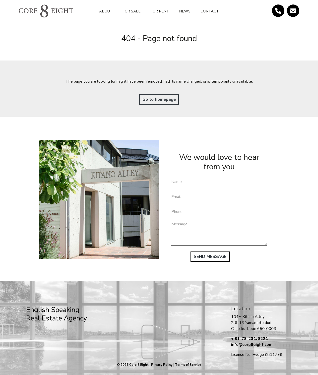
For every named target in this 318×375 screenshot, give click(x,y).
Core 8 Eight (139, 365)
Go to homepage (159, 99)
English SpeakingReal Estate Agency (56, 314)
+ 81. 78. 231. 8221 (249, 338)
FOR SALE (131, 11)
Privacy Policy (162, 365)
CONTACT (209, 11)
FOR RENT (159, 11)
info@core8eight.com (251, 344)
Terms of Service (188, 365)
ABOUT (106, 11)
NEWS (185, 11)
